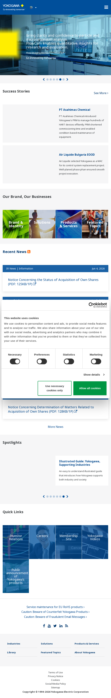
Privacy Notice (55, 676)
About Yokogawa (85, 652)
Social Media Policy (55, 683)
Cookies (55, 680)
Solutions (47, 643)
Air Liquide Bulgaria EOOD (77, 155)
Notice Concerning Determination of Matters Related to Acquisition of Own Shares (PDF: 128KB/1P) (51, 409)
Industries (13, 643)
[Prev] (43, 79)
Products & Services (87, 643)
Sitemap (55, 687)
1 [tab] (47, 79)
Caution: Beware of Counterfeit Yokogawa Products (55, 612)
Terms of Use (55, 672)
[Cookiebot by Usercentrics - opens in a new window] (91, 305)
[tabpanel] (55, 44)
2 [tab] (51, 79)
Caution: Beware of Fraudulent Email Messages (55, 617)
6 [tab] (63, 79)
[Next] (67, 79)
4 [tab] (57, 79)
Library (11, 652)
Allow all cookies (90, 388)
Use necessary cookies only (54, 388)
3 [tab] (54, 79)
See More (101, 93)
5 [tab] (60, 79)
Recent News (15, 251)
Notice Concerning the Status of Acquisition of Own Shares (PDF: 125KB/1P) (53, 282)
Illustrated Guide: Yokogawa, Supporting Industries (79, 463)
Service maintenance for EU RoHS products (56, 607)
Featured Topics (51, 652)
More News (55, 427)
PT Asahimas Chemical (74, 110)
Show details (92, 374)
